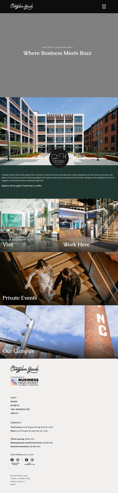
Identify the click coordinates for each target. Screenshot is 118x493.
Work (14, 401)
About (15, 413)
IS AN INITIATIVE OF (17, 377)
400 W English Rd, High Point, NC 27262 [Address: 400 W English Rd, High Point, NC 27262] (37, 427)
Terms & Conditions (20, 478)
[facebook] (12, 460)
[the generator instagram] (32, 460)
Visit (14, 397)
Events (15, 405)
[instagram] (17, 460)
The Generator (20, 409)
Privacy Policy (18, 481)
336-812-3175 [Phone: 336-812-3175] (29, 439)
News (13, 484)
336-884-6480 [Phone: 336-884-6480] (35, 446)
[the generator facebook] (26, 460)
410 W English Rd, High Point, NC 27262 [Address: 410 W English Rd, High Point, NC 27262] (32, 431)
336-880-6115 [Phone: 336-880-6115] (48, 442)
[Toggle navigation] (104, 6)
